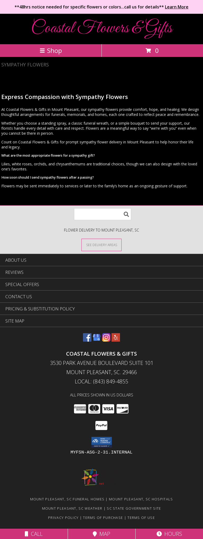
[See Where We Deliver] (101, 244)
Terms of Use (141, 517)
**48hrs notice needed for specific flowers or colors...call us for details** (101, 7)
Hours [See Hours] (169, 533)
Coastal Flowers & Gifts (101, 28)
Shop (51, 50)
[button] (101, 442)
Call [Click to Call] (34, 533)
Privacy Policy (63, 517)
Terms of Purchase (103, 517)
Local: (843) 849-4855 (101, 381)
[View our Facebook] (87, 340)
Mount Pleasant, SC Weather (72, 508)
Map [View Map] (101, 533)
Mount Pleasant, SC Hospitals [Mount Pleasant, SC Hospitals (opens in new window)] (141, 499)
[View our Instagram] (106, 340)
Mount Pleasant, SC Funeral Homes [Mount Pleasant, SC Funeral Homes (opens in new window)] (67, 499)
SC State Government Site (134, 508)
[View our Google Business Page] (97, 340)
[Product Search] (102, 214)
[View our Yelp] (116, 340)
